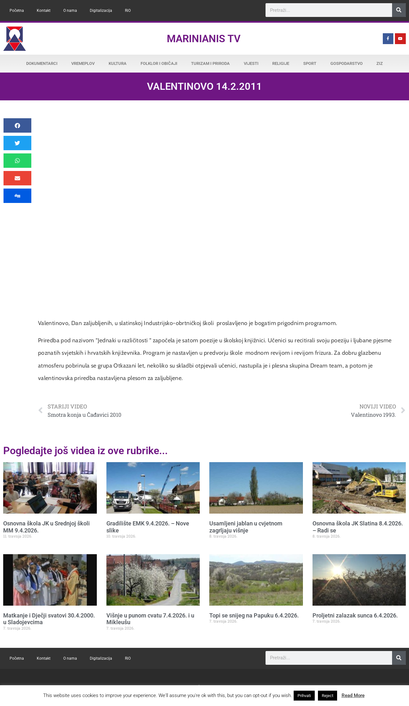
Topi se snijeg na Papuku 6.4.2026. (254, 615)
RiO (128, 10)
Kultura (118, 63)
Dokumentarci (42, 63)
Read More (353, 695)
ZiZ (379, 63)
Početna (17, 10)
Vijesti (251, 63)
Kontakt (43, 10)
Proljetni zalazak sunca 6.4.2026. (355, 615)
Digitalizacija (101, 10)
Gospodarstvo (346, 63)
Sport (309, 63)
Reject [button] (327, 695)
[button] (17, 125)
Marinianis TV (204, 39)
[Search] (399, 10)
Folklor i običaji (159, 63)
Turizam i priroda (210, 63)
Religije (280, 63)
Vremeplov (83, 63)
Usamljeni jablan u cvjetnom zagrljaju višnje (245, 527)
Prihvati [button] (304, 695)
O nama (70, 10)
